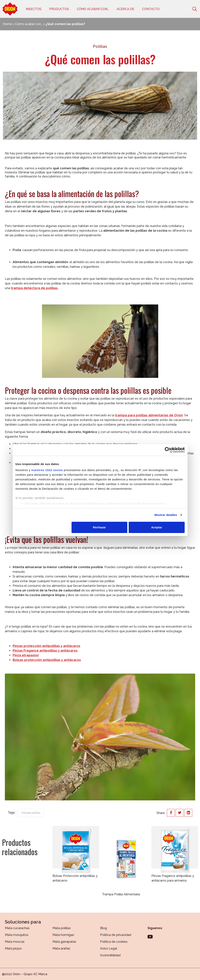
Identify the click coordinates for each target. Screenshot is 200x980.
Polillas (100, 46)
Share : (161, 813)
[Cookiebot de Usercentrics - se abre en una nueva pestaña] (168, 450)
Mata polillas (61, 928)
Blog (103, 928)
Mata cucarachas (17, 928)
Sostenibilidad (110, 955)
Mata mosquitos (16, 935)
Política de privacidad (115, 935)
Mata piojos (13, 948)
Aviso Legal (108, 948)
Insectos (33, 9)
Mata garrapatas (64, 941)
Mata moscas (14, 941)
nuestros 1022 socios (47, 470)
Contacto (151, 9)
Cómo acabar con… (93, 9)
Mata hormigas (63, 935)
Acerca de (125, 9)
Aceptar (156, 527)
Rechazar (99, 527)
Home (7, 24)
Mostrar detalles (165, 515)
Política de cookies (114, 941)
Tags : (12, 812)
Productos (59, 9)
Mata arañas (61, 948)
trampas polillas (31, 812)
